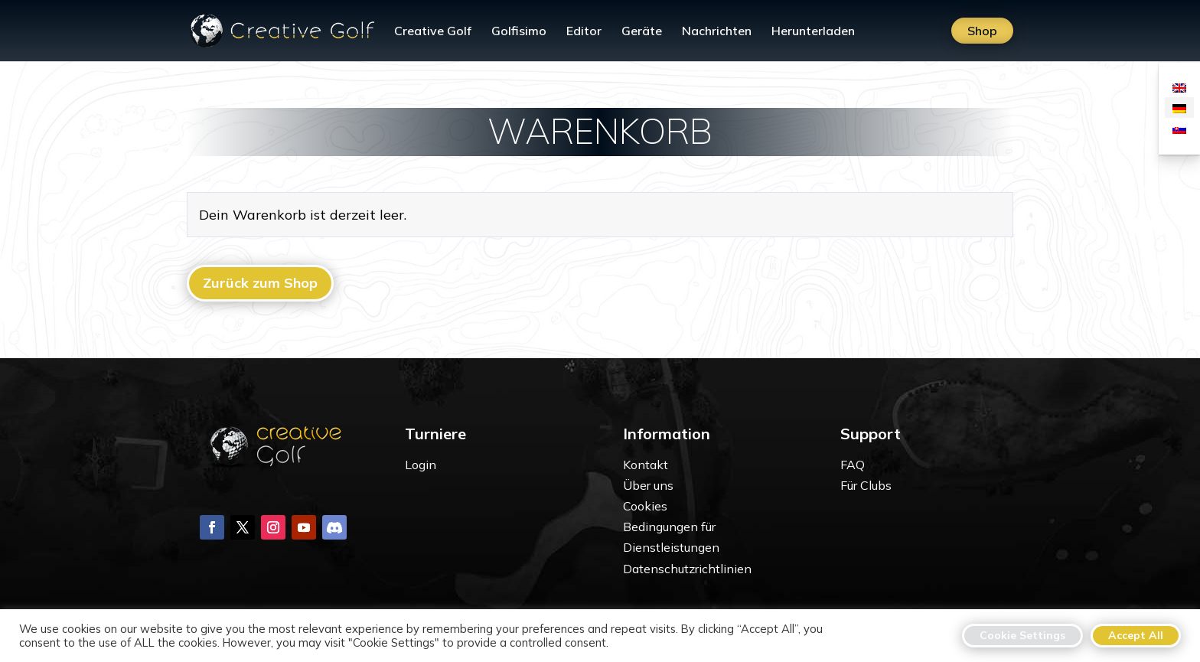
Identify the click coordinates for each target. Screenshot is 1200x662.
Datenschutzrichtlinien (687, 568)
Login (420, 464)
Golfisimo (518, 31)
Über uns (648, 485)
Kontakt (645, 464)
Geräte (641, 31)
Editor (584, 31)
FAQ (852, 464)
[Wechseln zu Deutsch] (1179, 107)
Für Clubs (866, 485)
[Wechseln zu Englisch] (1179, 87)
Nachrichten (717, 31)
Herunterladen (813, 31)
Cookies (645, 506)
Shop (982, 30)
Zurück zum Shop (260, 283)
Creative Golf (432, 31)
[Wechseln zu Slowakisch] (1179, 128)
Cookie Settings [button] (1022, 635)
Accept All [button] (1135, 635)
